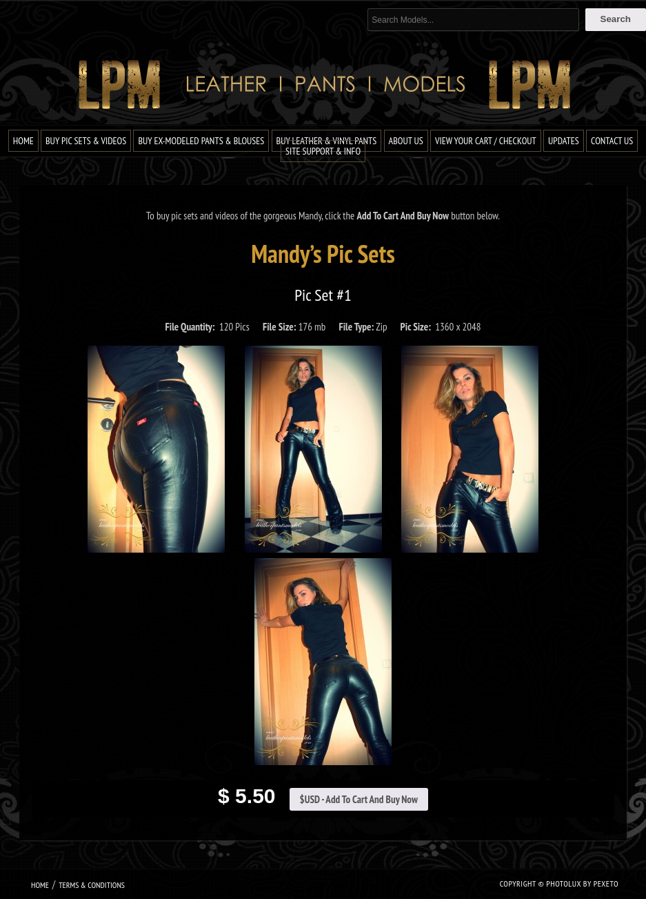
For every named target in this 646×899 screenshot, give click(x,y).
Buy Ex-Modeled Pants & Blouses (201, 141)
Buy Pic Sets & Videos (86, 141)
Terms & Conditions (92, 885)
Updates (563, 141)
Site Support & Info (323, 151)
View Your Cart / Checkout (485, 141)
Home (23, 141)
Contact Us (612, 141)
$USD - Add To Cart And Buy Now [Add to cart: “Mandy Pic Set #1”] (359, 799)
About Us (406, 141)
